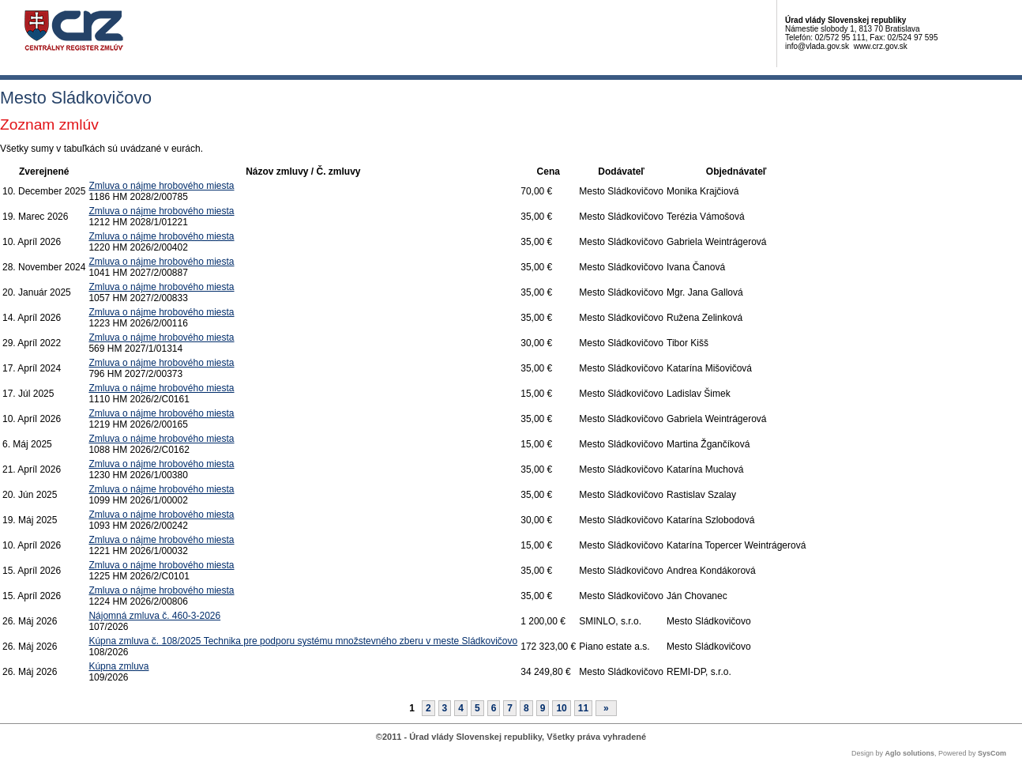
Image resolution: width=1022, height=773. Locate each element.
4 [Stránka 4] (461, 708)
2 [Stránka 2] (428, 708)
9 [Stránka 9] (543, 708)
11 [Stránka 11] (583, 708)
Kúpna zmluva (118, 666)
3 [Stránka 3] (445, 708)
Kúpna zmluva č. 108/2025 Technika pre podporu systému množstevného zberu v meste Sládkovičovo (302, 641)
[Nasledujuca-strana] (606, 708)
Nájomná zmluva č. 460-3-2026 (154, 615)
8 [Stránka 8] (526, 708)
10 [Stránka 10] (561, 708)
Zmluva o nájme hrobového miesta (161, 185)
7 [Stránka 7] (510, 708)
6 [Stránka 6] (494, 708)
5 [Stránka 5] (477, 708)
